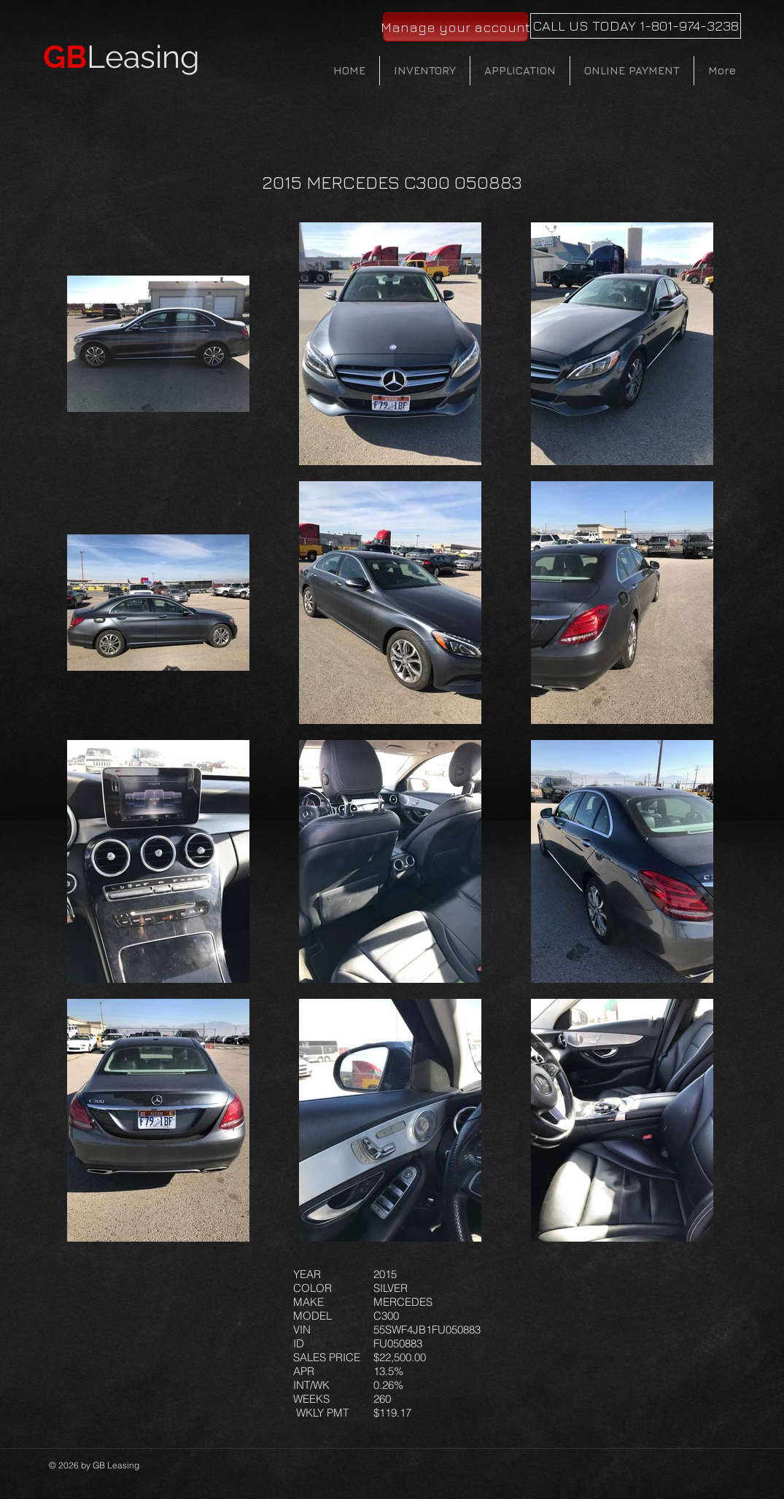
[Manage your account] (455, 27)
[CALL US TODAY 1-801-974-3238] (635, 26)
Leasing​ (121, 57)
